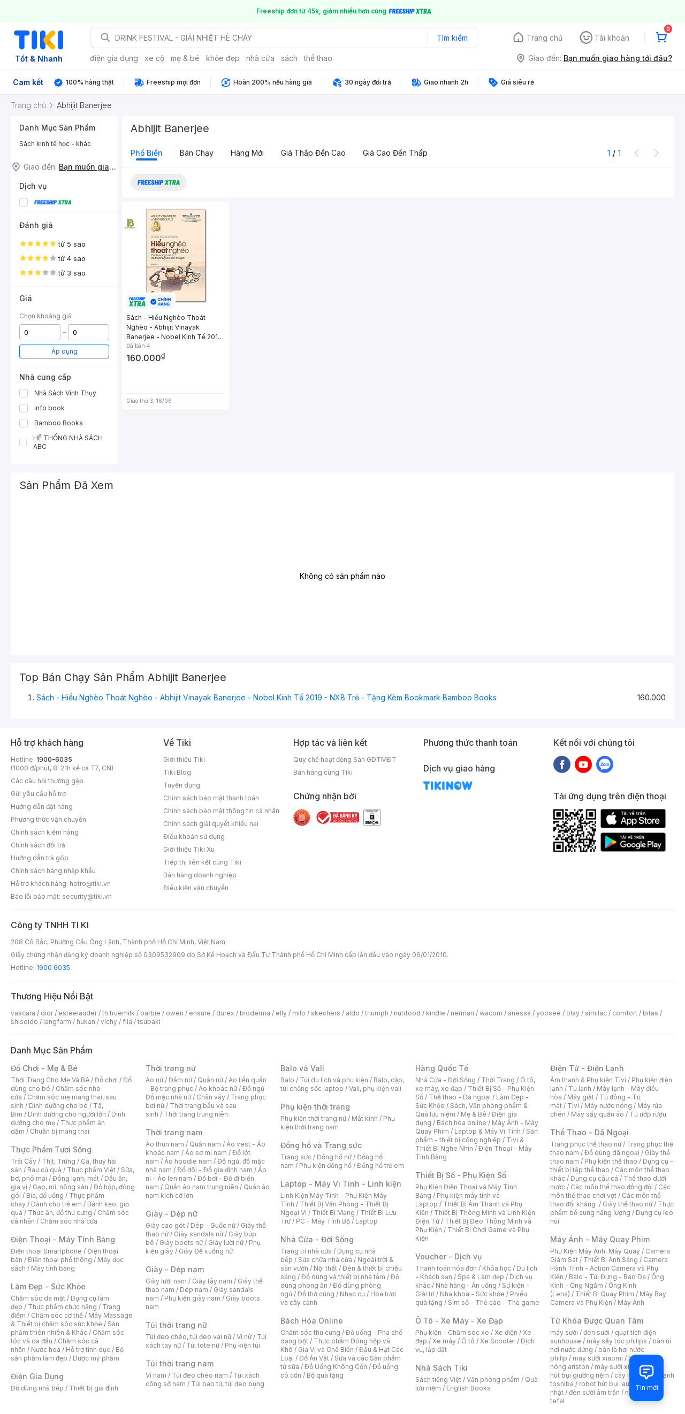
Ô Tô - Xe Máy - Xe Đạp (459, 1320)
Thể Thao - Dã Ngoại (589, 1132)
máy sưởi (564, 1332)
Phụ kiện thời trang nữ (313, 1118)
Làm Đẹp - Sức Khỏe (48, 1286)
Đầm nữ (180, 1080)
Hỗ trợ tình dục (88, 1350)
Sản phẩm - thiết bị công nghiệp (476, 1135)
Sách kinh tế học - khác (55, 144)
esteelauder (77, 1013)
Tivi (573, 1106)
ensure (200, 1013)
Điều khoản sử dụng (194, 836)
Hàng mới (247, 152)
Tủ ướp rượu (647, 1114)
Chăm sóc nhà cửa (68, 1221)
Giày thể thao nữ (627, 1204)
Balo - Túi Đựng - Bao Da (607, 1277)
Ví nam (156, 1375)
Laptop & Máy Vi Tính (487, 1131)
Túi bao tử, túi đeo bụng (227, 1384)
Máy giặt (580, 1097)
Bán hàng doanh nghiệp (200, 875)
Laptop (366, 1221)
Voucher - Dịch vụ (448, 1256)
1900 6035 (53, 968)
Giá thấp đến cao (313, 152)
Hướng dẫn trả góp (39, 858)
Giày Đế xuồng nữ (206, 1251)
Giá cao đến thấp (395, 152)
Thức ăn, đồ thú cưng (60, 1213)
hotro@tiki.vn (90, 884)
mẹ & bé (185, 58)
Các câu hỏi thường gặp (47, 781)
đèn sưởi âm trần (594, 1392)
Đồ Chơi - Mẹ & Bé (44, 1068)
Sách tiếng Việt (438, 1379)
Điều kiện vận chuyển (196, 888)
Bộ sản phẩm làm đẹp (67, 1354)
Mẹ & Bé (473, 1114)
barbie (150, 1013)
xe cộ (154, 58)
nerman (462, 1013)
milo (299, 1013)
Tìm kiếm (452, 37)
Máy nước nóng (608, 1106)
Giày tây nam (212, 1281)
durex (225, 1013)
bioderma (255, 1013)
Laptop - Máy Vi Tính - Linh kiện (340, 1183)
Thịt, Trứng (58, 1161)
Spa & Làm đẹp (481, 1277)
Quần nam (205, 1144)
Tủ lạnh (579, 1088)
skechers (325, 1013)
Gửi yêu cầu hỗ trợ (38, 794)
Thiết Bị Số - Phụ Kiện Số (460, 1175)
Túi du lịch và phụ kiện (334, 1080)
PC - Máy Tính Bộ (323, 1221)
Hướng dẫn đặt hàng (42, 806)
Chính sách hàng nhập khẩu (53, 871)
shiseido (24, 1022)
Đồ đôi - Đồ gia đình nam (215, 1170)
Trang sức (295, 1157)
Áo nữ (154, 1080)
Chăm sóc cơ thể (57, 1315)
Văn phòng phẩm (493, 1379)
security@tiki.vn (87, 896)
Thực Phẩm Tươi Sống (51, 1149)
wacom (491, 1013)
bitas (650, 1013)
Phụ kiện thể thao (610, 1161)
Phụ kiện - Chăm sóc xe (452, 1332)
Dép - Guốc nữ (213, 1225)
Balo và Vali (302, 1068)
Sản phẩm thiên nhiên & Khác (65, 1328)
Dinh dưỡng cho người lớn (67, 1114)
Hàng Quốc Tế (441, 1068)
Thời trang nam (174, 1132)
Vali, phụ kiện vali (375, 1088)
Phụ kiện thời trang (315, 1106)
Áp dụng (64, 351)
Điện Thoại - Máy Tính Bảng (63, 1239)
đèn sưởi (596, 1332)
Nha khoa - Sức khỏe (472, 1294)
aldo (353, 1013)
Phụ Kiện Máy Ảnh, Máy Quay (595, 1251)
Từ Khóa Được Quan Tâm (596, 1320)
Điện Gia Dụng (37, 1376)
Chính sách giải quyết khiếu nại (210, 824)
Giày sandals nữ (198, 1234)
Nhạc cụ (352, 1294)
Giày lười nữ (225, 1243)
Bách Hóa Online (311, 1320)
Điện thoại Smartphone (46, 1251)
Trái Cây (23, 1161)
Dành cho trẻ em (56, 1204)
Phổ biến (147, 152)
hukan (86, 1022)
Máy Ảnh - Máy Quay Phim (600, 1239)
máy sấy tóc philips (617, 1341)
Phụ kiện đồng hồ (325, 1165)
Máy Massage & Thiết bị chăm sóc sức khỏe (72, 1319)
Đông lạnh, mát (75, 1178)
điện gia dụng (114, 58)
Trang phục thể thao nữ (585, 1144)
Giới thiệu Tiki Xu (189, 849)
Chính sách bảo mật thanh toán (211, 798)
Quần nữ (210, 1080)
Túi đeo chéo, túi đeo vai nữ (188, 1337)
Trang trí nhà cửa (306, 1251)
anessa (519, 1013)
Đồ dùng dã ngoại (612, 1153)
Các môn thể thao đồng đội (611, 1187)
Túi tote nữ (202, 1345)
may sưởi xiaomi (598, 1358)
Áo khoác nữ (218, 1088)
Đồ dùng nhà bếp (37, 1388)
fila (127, 1022)
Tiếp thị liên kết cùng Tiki (202, 862)
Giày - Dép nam (175, 1269)
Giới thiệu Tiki (184, 759)
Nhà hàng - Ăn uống (466, 1285)
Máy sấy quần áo (597, 1114)
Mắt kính (365, 1118)
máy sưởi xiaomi (620, 1367)
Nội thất (325, 1268)
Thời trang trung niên (196, 1114)
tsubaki (149, 1022)
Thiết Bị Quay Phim (604, 1294)
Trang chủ (544, 37)
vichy (109, 1022)
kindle (435, 1013)
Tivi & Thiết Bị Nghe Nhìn (469, 1144)
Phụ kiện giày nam (192, 1298)
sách (289, 58)
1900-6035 (54, 759)
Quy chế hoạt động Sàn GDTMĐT (345, 759)
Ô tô (468, 1341)
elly (281, 1013)
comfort (624, 1013)
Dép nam (194, 1290)
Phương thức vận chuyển (48, 819)
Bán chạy (197, 152)
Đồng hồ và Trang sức (321, 1145)
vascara (23, 1013)
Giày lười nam (166, 1281)
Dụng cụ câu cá (594, 1178)
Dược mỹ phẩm (96, 1358)
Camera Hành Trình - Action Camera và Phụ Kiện (609, 1268)
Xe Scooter (497, 1341)
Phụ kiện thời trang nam (337, 1122)
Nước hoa (45, 1350)
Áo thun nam (165, 1144)
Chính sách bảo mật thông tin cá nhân (221, 811)
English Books (468, 1388)
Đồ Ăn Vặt (314, 1358)
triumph (377, 1013)
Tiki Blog (177, 772)
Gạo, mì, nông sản (60, 1187)
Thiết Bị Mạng (333, 1213)
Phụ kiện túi (242, 1345)
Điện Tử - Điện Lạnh (587, 1068)
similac (596, 1013)
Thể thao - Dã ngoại (460, 1097)
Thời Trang (498, 1080)
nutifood (407, 1013)
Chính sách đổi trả (38, 845)
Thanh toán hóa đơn (446, 1268)
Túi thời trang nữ (176, 1324)
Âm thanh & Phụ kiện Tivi (588, 1080)
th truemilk (118, 1013)
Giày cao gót (165, 1225)
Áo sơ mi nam (206, 1153)
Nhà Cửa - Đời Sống (317, 1239)
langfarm (57, 1022)
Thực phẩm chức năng (62, 1307)
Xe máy (444, 1341)
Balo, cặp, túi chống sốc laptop (342, 1084)
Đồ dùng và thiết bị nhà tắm (343, 1277)
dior (47, 1013)
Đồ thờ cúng (316, 1294)
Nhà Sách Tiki (441, 1367)
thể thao (318, 58)
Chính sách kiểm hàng (45, 832)
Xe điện (505, 1332)
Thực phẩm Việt (91, 1170)
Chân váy (210, 1097)
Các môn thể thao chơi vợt (610, 1191)
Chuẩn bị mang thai (59, 1131)
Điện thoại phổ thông (60, 1260)
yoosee (548, 1013)
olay (573, 1013)
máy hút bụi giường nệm (607, 1371)
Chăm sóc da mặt (38, 1298)
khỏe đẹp (223, 58)
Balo (287, 1080)
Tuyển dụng (181, 785)
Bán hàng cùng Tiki (323, 772)
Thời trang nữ (171, 1068)
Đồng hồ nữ (334, 1157)
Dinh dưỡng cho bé (58, 1106)
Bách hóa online (461, 1123)
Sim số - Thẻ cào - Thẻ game (493, 1302)
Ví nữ (244, 1337)
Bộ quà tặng (325, 1375)
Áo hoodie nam (188, 1161)
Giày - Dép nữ (171, 1213)
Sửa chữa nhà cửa (325, 1260)
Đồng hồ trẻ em (380, 1165)
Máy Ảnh (631, 1302)
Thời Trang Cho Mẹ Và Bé (50, 1080)
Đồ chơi (106, 1080)
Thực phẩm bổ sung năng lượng (612, 1208)
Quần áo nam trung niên (201, 1187)
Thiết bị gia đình (93, 1388)
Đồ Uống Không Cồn (336, 1367)
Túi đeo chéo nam (200, 1375)
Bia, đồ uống (45, 1195)
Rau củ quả (44, 1170)
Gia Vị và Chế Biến (326, 1350)
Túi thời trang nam (180, 1363)
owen (175, 1013)
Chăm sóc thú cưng (310, 1332)
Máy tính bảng (53, 1268)
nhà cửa (260, 58)
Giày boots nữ (181, 1243)
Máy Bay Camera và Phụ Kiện (608, 1298)
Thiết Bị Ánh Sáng (610, 1260)
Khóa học (496, 1268)
